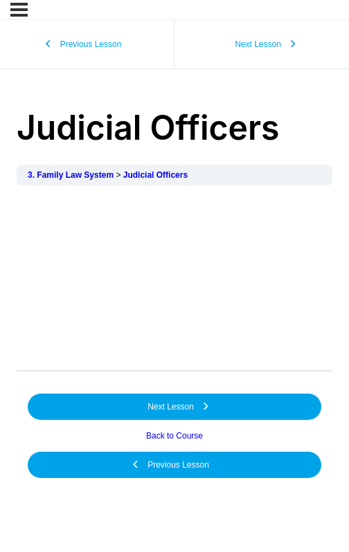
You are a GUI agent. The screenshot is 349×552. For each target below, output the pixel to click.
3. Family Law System (71, 175)
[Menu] (19, 10)
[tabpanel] (174, 277)
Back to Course (174, 436)
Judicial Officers (155, 175)
